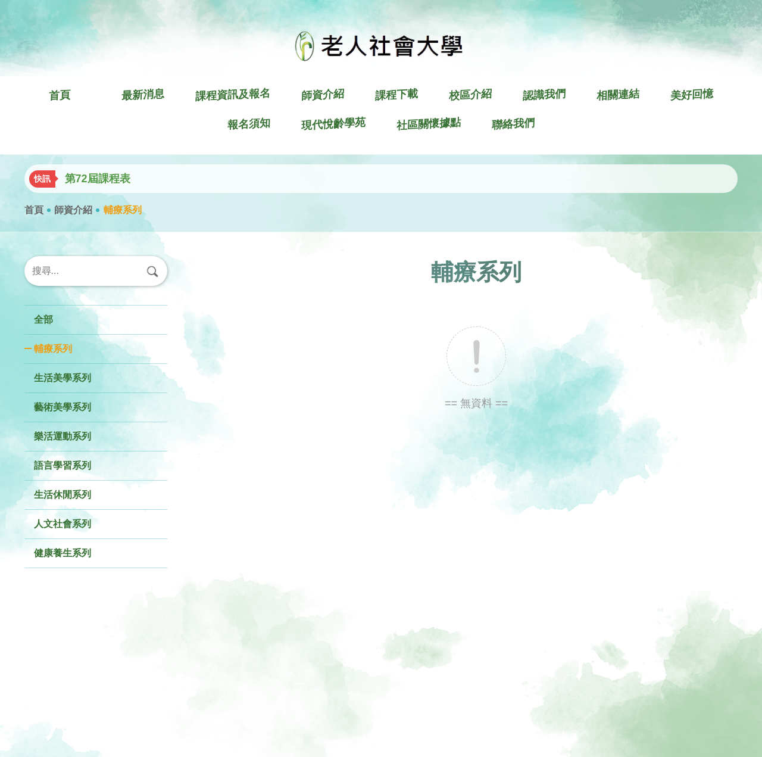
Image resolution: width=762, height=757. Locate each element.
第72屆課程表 (97, 179)
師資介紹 (73, 210)
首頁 (33, 210)
